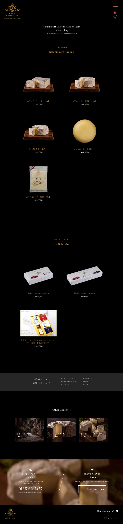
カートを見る (65, 384)
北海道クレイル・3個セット (84, 293)
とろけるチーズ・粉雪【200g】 (38, 197)
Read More (92, 489)
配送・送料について (41, 383)
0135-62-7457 (31, 489)
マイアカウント (87, 379)
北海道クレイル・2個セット (38, 293)
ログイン (85, 384)
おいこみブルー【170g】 (38, 149)
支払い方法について (41, 379)
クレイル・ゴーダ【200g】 (84, 149)
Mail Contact (103, 511)
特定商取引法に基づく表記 (69, 381)
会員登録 (85, 381)
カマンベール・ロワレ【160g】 (84, 101)
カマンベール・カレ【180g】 (38, 101)
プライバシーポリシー (68, 379)
